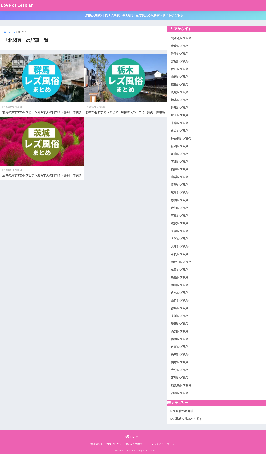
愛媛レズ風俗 (179, 323)
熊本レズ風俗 (179, 362)
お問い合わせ (114, 444)
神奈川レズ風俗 (181, 138)
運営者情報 (96, 444)
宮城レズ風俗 (179, 61)
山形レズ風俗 (179, 77)
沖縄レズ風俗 (179, 393)
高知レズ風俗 (179, 331)
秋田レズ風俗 (179, 69)
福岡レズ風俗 (179, 339)
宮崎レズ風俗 (179, 377)
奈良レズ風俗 (179, 254)
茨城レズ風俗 (179, 92)
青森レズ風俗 (179, 46)
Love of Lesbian (17, 5)
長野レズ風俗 (179, 185)
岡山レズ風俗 (179, 285)
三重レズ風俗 (179, 215)
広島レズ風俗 (179, 293)
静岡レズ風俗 (179, 200)
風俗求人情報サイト (136, 444)
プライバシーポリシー (164, 444)
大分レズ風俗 (179, 370)
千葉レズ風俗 (179, 123)
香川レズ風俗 (179, 316)
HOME (133, 437)
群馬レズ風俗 (179, 107)
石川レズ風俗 (179, 161)
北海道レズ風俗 (181, 38)
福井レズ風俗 (179, 169)
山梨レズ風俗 (179, 177)
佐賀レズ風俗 (179, 347)
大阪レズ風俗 (179, 239)
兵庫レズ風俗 (179, 246)
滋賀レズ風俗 (179, 223)
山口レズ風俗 (179, 300)
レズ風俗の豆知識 (181, 411)
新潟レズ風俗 (179, 146)
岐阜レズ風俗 (179, 192)
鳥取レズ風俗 (179, 269)
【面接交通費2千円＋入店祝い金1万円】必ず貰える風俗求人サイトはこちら (133, 15)
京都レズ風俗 (179, 231)
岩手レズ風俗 (179, 53)
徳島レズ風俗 (179, 308)
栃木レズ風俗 (179, 100)
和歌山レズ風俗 (181, 262)
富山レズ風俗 (179, 154)
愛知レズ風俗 (179, 208)
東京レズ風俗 (179, 131)
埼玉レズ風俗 (179, 115)
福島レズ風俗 (179, 84)
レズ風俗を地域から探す (186, 419)
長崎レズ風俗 (179, 354)
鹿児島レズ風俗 (181, 385)
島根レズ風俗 (179, 277)
